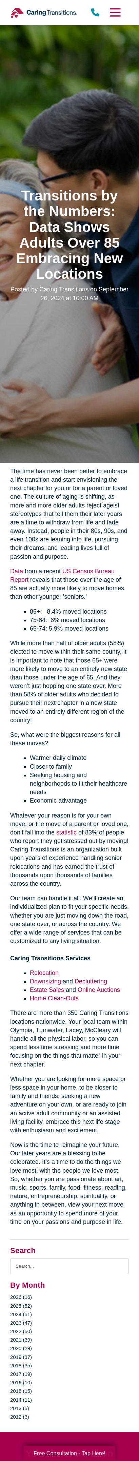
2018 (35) (21, 1365)
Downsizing (45, 981)
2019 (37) (21, 1357)
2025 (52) (21, 1306)
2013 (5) (19, 1408)
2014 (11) (21, 1400)
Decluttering (91, 981)
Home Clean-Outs (54, 998)
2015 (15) (21, 1391)
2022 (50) (21, 1331)
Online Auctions (99, 989)
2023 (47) (21, 1323)
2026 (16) (21, 1297)
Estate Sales (47, 989)
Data (16, 571)
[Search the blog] (69, 1266)
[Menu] (115, 12)
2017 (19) (21, 1374)
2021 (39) (21, 1340)
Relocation (44, 972)
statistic (66, 832)
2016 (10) (21, 1382)
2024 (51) (21, 1314)
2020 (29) (21, 1348)
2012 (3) (19, 1417)
